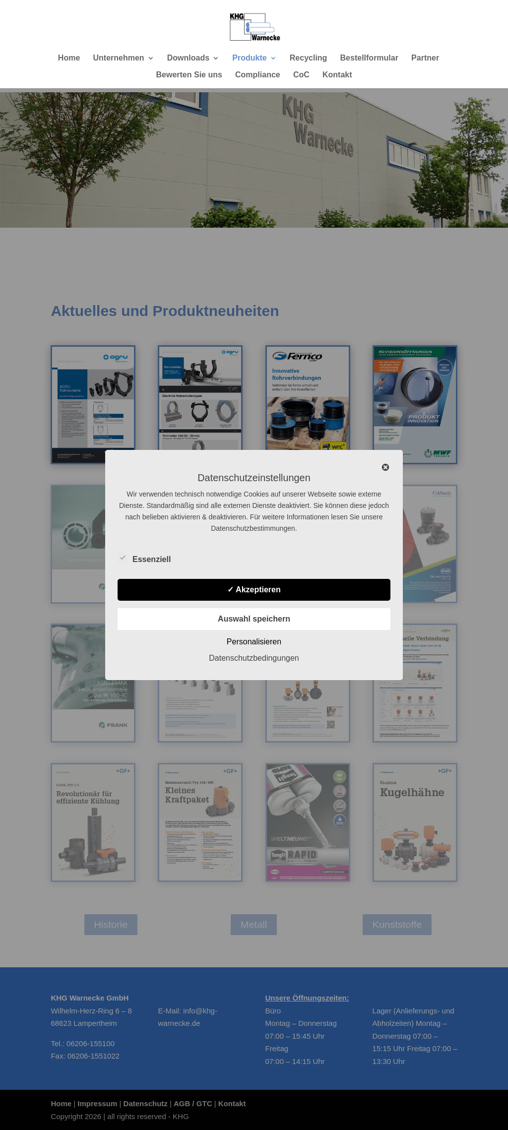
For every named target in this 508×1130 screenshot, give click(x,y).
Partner (425, 58)
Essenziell (144, 558)
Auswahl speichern (254, 619)
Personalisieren (254, 641)
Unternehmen (118, 58)
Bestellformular (369, 58)
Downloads (188, 58)
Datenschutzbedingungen (254, 658)
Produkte (249, 58)
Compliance (257, 75)
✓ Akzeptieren (254, 589)
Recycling (308, 58)
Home (69, 58)
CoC (301, 75)
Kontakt (337, 75)
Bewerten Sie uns (189, 75)
